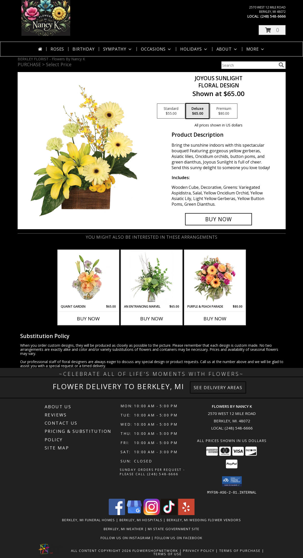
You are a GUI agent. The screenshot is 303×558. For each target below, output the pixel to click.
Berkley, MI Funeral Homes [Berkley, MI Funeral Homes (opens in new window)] (88, 519)
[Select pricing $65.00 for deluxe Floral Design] (197, 111)
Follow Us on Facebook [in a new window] (178, 537)
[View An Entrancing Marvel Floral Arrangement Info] (151, 277)
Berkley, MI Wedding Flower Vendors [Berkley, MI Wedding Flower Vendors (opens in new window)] (204, 519)
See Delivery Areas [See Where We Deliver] (218, 387)
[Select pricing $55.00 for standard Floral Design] (171, 111)
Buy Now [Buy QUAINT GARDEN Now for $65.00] (88, 318)
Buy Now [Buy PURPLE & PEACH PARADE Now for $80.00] (214, 318)
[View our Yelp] (186, 513)
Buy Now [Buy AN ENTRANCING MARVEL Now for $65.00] (151, 318)
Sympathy (117, 49)
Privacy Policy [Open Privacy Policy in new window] (198, 550)
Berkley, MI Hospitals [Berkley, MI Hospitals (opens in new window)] (140, 519)
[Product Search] (249, 65)
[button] (272, 30)
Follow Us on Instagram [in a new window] (126, 537)
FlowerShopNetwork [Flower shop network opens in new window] (155, 550)
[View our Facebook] (117, 513)
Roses (57, 49)
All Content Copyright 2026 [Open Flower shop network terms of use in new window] (101, 550)
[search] (281, 65)
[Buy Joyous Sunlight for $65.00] (218, 219)
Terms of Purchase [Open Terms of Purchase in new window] (240, 550)
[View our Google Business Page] (134, 513)
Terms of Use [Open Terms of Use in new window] (167, 553)
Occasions (156, 49)
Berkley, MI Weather (124, 528)
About (227, 49)
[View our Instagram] (151, 513)
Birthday (83, 49)
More (255, 49)
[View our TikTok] (169, 513)
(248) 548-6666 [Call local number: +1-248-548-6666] (273, 16)
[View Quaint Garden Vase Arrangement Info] (88, 277)
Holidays (194, 49)
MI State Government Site (173, 528)
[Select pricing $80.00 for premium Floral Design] (223, 111)
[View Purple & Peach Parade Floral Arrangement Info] (214, 277)
